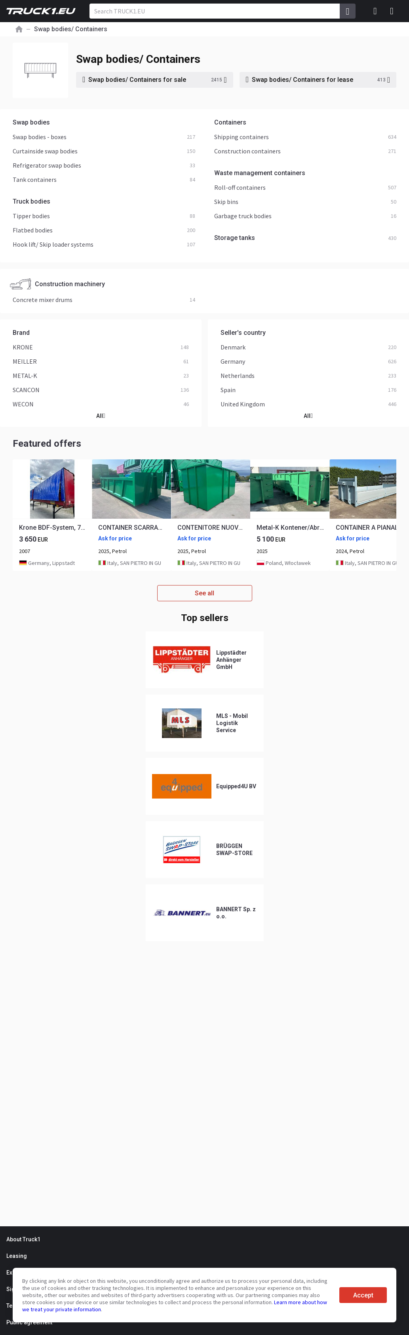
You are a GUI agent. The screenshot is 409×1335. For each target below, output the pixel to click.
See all (204, 593)
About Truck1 (23, 1239)
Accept (363, 1295)
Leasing (16, 1256)
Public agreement (29, 1322)
